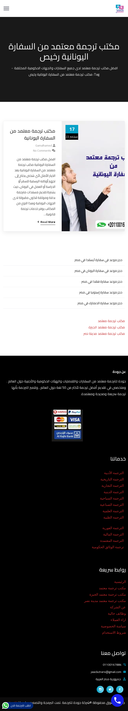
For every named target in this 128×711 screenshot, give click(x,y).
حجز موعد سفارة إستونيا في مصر (100, 292)
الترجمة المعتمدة (112, 540)
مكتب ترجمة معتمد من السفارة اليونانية (32, 134)
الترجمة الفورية (113, 528)
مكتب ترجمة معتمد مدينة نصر (104, 333)
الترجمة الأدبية (114, 472)
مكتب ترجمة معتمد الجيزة (107, 327)
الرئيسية (120, 581)
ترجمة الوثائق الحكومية (108, 547)
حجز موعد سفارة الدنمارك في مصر (100, 303)
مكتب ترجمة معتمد (111, 321)
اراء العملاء (118, 619)
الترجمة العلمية (113, 511)
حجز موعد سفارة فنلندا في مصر (101, 281)
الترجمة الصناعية (112, 504)
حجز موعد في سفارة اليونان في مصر (98, 271)
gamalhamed (43, 145)
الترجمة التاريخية (112, 479)
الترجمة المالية (113, 534)
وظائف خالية (117, 613)
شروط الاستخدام (114, 632)
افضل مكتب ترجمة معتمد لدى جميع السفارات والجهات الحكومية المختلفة (66, 68)
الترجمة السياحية (112, 498)
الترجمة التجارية (113, 485)
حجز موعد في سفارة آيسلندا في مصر (98, 260)
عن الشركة (118, 607)
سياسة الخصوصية (113, 626)
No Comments (42, 150)
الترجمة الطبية (113, 517)
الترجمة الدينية (114, 492)
